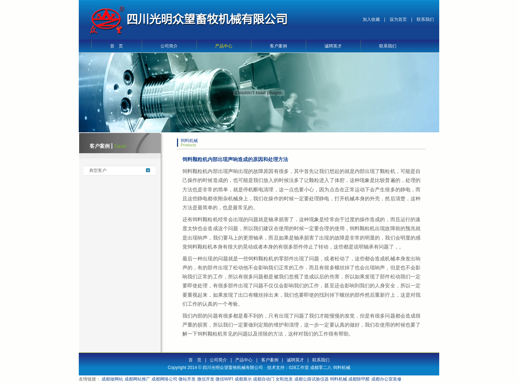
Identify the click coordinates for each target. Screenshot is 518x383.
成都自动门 (263, 379)
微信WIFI (224, 379)
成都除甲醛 (359, 379)
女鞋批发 (284, 379)
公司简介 (169, 46)
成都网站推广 (137, 379)
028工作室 (299, 367)
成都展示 (243, 379)
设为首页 (398, 19)
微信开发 (205, 379)
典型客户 (97, 170)
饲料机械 (341, 367)
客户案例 (278, 46)
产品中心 (223, 46)
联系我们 (425, 19)
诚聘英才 (333, 46)
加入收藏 (371, 19)
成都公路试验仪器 (311, 379)
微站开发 (187, 379)
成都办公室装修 (386, 379)
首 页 (116, 46)
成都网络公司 (164, 379)
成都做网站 (112, 379)
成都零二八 (321, 367)
